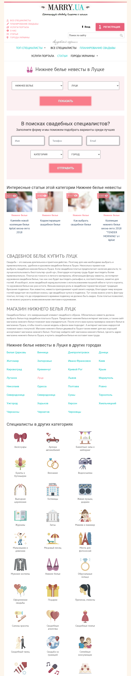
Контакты (50, 668)
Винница (42, 352)
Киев (102, 360)
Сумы (71, 394)
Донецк (103, 352)
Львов (72, 377)
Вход (87, 26)
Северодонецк (16, 394)
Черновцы (74, 411)
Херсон (72, 403)
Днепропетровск (78, 352)
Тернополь (105, 394)
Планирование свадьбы (97, 48)
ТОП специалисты (29, 48)
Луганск (12, 377)
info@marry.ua (85, 665)
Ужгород (12, 403)
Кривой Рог (75, 369)
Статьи (62, 56)
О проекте (50, 648)
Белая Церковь (16, 352)
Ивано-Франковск (79, 360)
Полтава (73, 386)
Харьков (42, 403)
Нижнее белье (19, 215)
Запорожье (44, 360)
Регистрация (111, 26)
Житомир (13, 360)
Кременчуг (44, 369)
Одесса (42, 386)
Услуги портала (42, 56)
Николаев (13, 386)
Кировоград (14, 369)
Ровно (103, 386)
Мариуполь (106, 377)
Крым (102, 369)
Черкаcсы (13, 411)
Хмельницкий (107, 403)
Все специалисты (63, 48)
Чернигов (43, 411)
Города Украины (82, 56)
